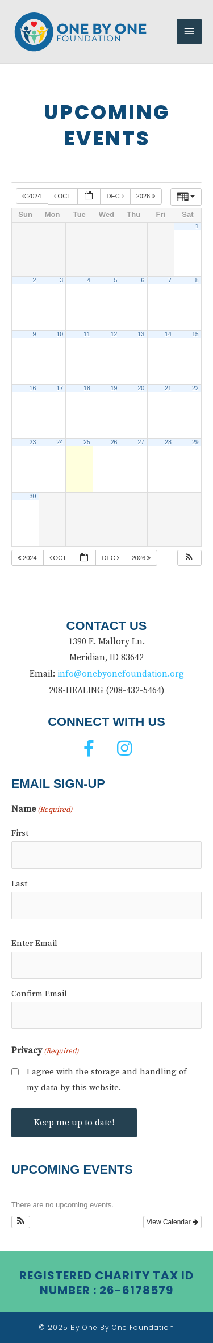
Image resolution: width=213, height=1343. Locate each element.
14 (168, 334)
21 (168, 388)
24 (59, 442)
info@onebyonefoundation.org (120, 674)
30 (33, 496)
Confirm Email (39, 994)
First (19, 833)
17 (59, 388)
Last (19, 883)
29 (195, 442)
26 (114, 442)
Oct (63, 196)
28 (168, 442)
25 (86, 442)
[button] (189, 558)
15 (195, 334)
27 (140, 442)
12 (114, 334)
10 (59, 334)
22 (195, 388)
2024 (32, 196)
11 (86, 334)
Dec (115, 196)
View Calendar (172, 1222)
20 (140, 388)
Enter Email (34, 943)
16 (33, 388)
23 (33, 442)
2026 (146, 196)
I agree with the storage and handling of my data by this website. (106, 1079)
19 (114, 388)
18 (86, 388)
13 (140, 334)
